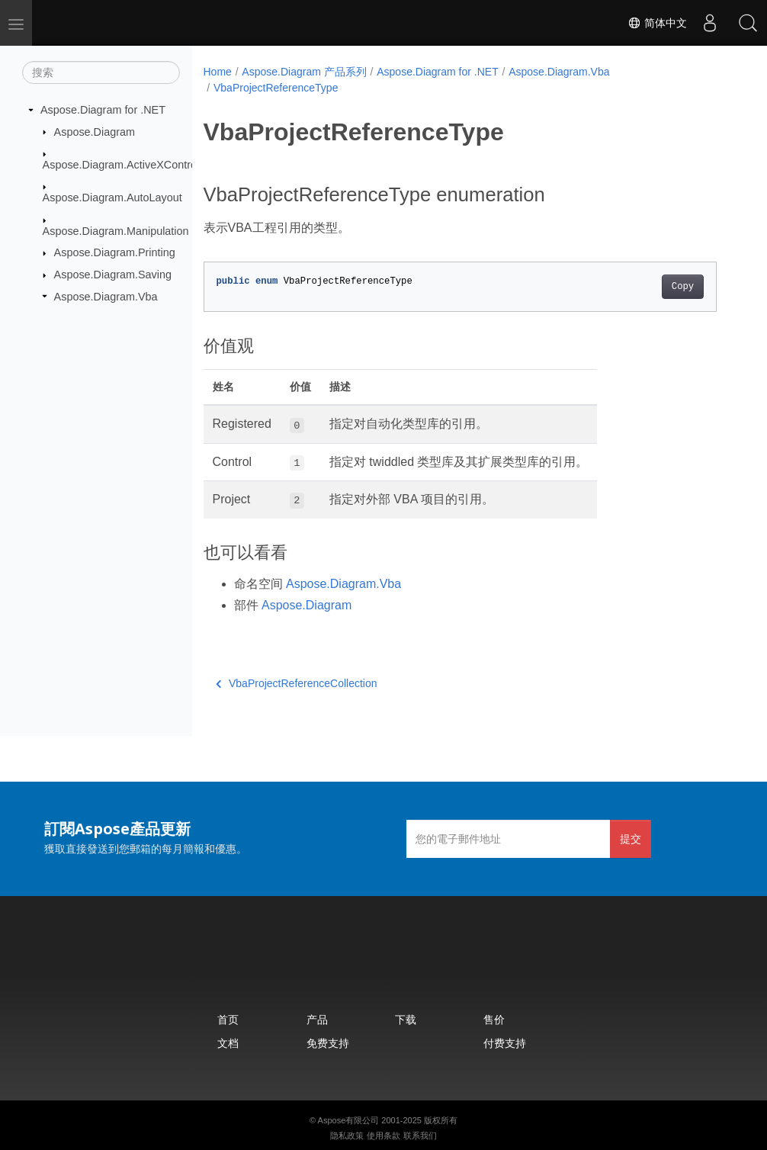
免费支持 (327, 1043)
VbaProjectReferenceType (275, 88)
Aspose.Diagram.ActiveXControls (124, 165)
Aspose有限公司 (349, 1120)
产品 (317, 1019)
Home (218, 72)
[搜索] (101, 72)
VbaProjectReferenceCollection (296, 683)
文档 (228, 1043)
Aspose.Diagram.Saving (113, 274)
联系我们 (420, 1135)
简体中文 (657, 23)
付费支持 (504, 1043)
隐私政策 (347, 1135)
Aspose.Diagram (94, 131)
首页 (228, 1019)
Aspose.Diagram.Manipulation (116, 231)
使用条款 (383, 1135)
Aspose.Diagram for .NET (102, 110)
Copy (683, 286)
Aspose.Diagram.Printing (114, 252)
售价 (494, 1019)
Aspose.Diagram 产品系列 (304, 72)
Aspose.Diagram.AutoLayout (112, 197)
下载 (405, 1019)
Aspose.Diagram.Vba (106, 296)
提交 (630, 838)
